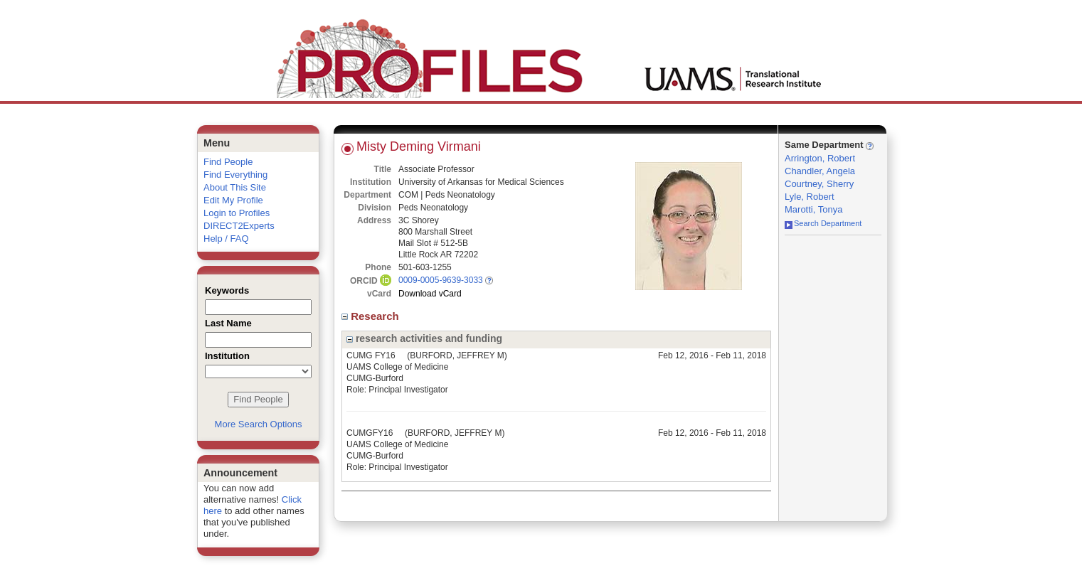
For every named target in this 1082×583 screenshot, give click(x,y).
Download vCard (430, 294)
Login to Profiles (236, 213)
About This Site (234, 187)
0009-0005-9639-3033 (440, 280)
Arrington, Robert (820, 158)
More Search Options (258, 424)
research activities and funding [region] (424, 338)
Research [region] (371, 316)
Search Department (823, 223)
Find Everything (235, 174)
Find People (228, 161)
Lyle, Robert (809, 196)
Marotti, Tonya (813, 209)
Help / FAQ (226, 238)
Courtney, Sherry (819, 183)
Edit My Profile (233, 200)
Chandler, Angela (820, 171)
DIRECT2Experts (239, 225)
